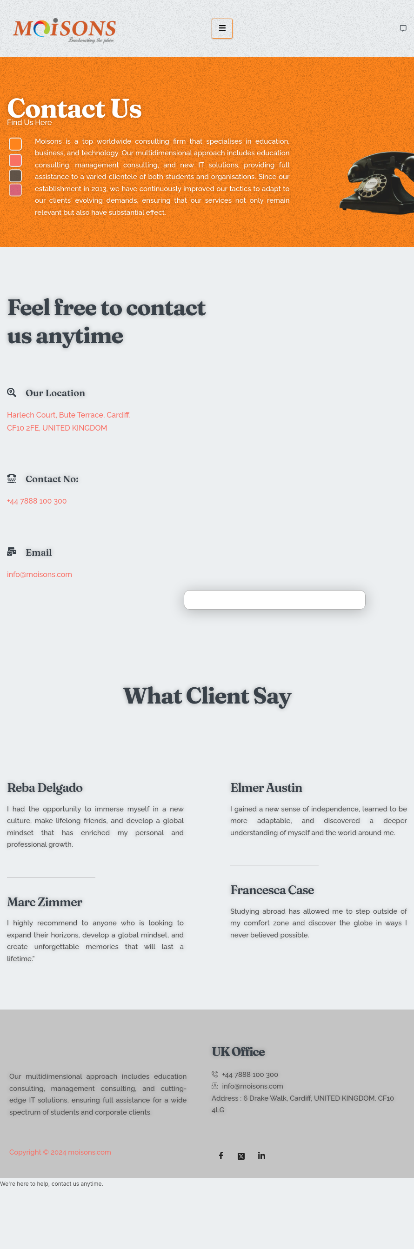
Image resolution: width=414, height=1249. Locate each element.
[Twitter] (241, 1156)
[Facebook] (221, 1156)
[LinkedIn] (262, 1156)
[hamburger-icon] (222, 29)
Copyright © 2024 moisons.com (60, 1152)
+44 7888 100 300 (37, 501)
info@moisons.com (39, 574)
